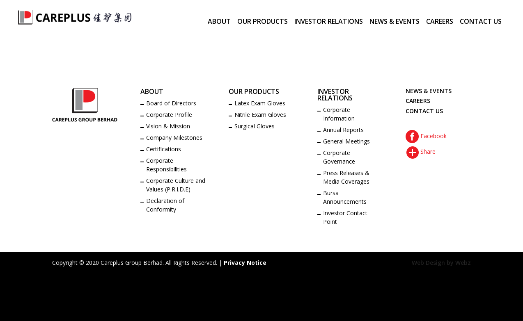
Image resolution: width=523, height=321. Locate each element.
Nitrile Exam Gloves (260, 114)
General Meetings (346, 141)
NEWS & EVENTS (394, 22)
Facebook (426, 136)
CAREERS (439, 22)
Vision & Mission (168, 126)
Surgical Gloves (254, 126)
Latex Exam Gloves (259, 103)
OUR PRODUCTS (262, 22)
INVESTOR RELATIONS (328, 22)
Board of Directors (171, 103)
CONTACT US (481, 22)
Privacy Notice (245, 262)
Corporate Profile (169, 114)
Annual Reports (343, 130)
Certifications (163, 149)
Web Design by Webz (441, 262)
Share (421, 151)
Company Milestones (174, 137)
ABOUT (219, 22)
